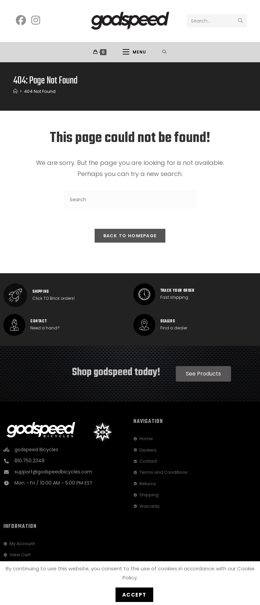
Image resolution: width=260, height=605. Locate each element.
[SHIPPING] (15, 296)
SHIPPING (40, 292)
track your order (177, 291)
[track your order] (144, 295)
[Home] (15, 91)
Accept (134, 594)
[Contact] (14, 325)
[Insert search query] (130, 200)
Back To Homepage (130, 236)
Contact (38, 322)
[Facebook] (21, 20)
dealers (167, 322)
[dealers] (144, 325)
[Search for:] (164, 52)
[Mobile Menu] (134, 52)
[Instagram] (36, 20)
